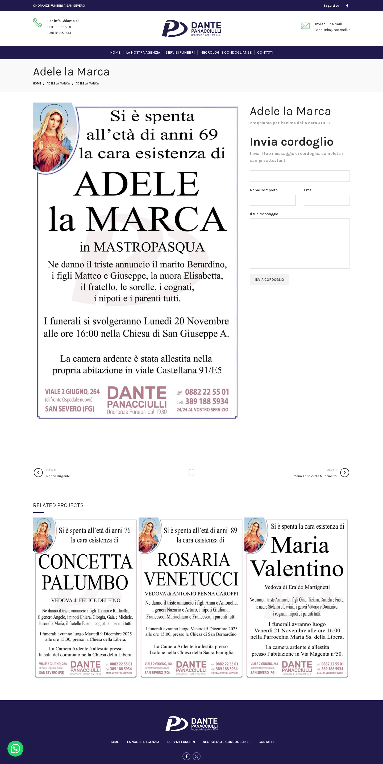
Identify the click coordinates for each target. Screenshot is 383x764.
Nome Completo (264, 190)
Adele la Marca (58, 83)
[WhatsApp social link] (197, 756)
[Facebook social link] (347, 5)
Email (308, 190)
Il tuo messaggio (264, 214)
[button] (15, 749)
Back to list (191, 473)
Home (37, 83)
